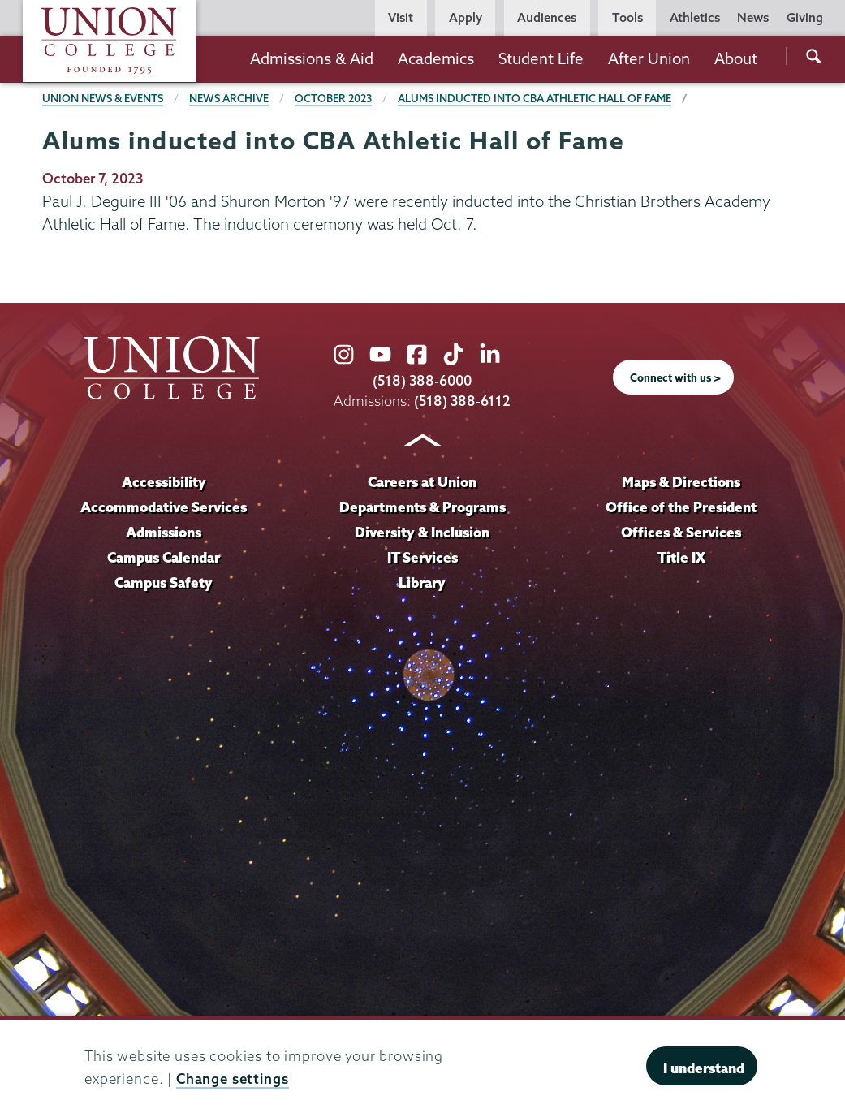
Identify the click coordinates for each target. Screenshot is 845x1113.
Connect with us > (675, 377)
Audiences (546, 17)
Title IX (681, 557)
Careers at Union (422, 481)
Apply (465, 17)
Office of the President (681, 507)
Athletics (695, 17)
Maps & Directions (681, 481)
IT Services (422, 557)
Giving (805, 17)
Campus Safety (163, 582)
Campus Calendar (163, 557)
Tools (627, 17)
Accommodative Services (163, 507)
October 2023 (333, 98)
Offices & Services (681, 532)
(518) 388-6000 (422, 380)
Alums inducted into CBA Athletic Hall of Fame (534, 98)
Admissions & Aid (311, 58)
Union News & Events (102, 98)
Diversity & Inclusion (422, 532)
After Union (649, 58)
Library (422, 582)
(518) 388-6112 (462, 400)
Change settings (232, 1078)
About (735, 58)
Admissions (163, 532)
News (753, 17)
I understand (703, 1067)
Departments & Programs (422, 507)
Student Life (541, 58)
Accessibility (164, 481)
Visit (400, 17)
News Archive (229, 98)
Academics (436, 58)
